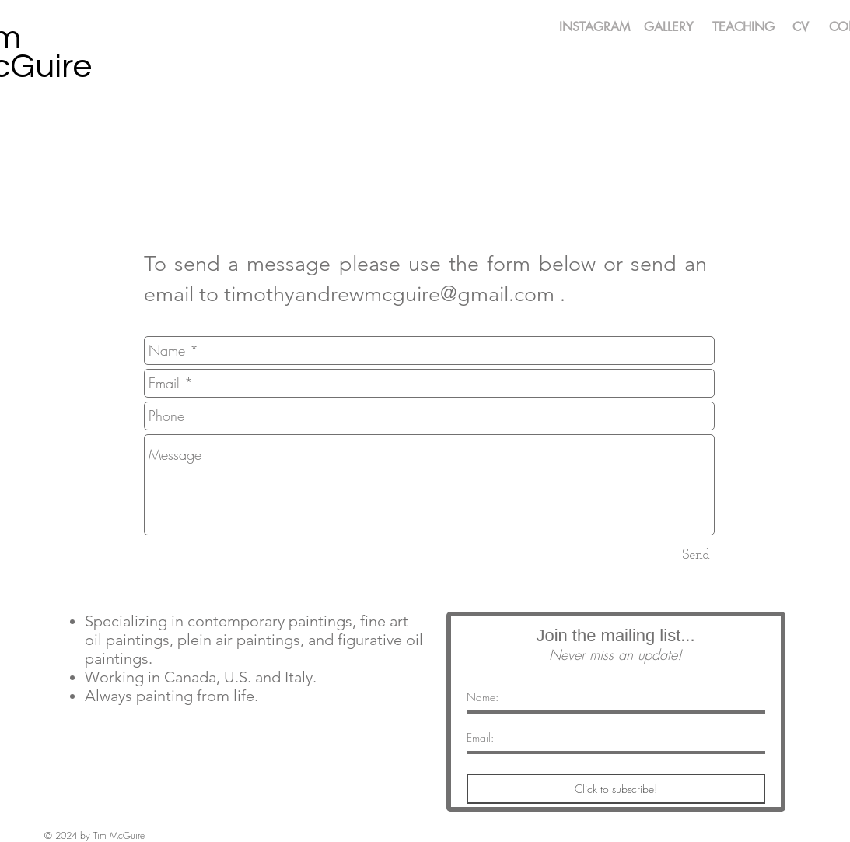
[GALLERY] (668, 27)
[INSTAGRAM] (594, 27)
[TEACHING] (743, 27)
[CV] (801, 27)
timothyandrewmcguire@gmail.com (389, 294)
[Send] (696, 555)
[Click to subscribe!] (616, 789)
